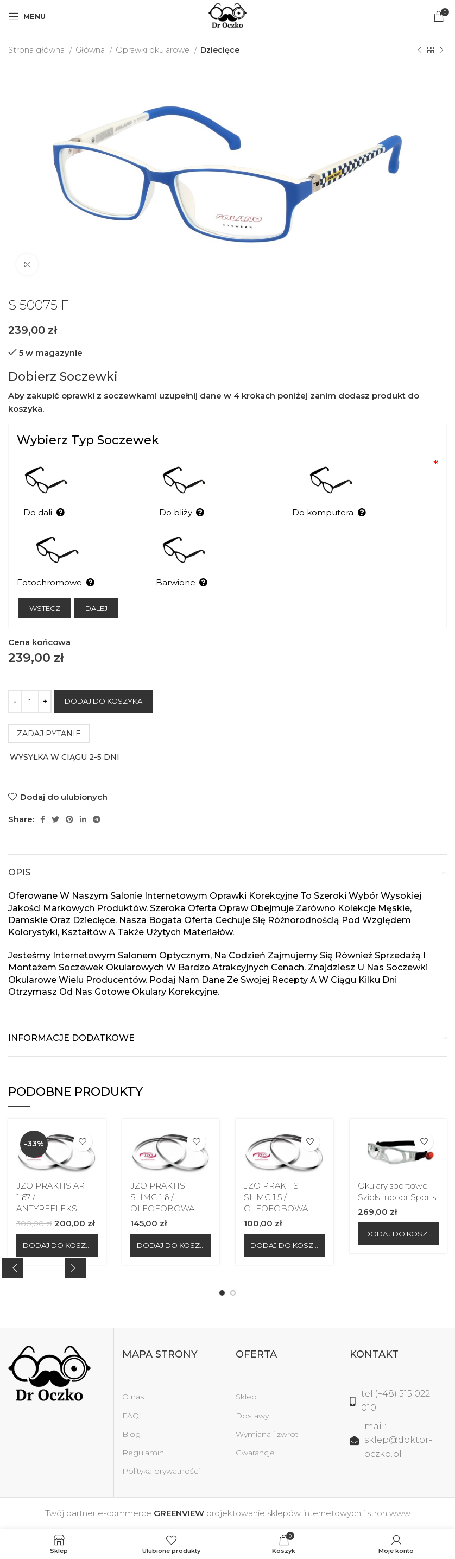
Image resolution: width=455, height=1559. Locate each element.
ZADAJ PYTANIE (49, 734)
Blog (131, 1434)
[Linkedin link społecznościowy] (83, 819)
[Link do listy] (398, 1401)
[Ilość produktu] (30, 701)
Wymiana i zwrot (267, 1434)
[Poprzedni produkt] (419, 50)
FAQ (130, 1416)
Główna (91, 50)
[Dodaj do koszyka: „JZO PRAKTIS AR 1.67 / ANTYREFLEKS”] (57, 1245)
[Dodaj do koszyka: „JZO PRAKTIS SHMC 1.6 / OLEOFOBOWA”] (171, 1245)
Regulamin (143, 1452)
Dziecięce (219, 50)
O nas (133, 1397)
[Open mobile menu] (27, 16)
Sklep (246, 1397)
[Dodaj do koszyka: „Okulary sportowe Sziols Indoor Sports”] (398, 1233)
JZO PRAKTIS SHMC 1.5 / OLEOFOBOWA (276, 1197)
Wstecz (44, 608)
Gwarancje (255, 1452)
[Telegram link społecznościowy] (97, 819)
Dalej (96, 608)
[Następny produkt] (441, 50)
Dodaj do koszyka (103, 701)
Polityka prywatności (161, 1471)
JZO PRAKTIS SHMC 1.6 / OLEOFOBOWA (162, 1197)
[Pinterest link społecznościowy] (69, 819)
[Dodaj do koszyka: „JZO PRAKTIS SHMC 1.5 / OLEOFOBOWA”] (284, 1245)
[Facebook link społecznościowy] (42, 819)
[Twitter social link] (55, 819)
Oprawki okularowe (154, 50)
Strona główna (37, 50)
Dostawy (252, 1416)
